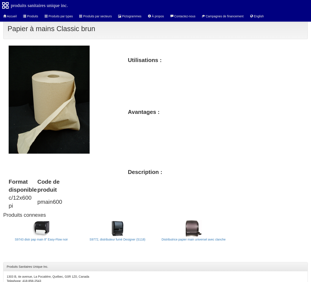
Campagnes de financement (223, 16)
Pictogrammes (129, 16)
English (257, 16)
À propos (156, 16)
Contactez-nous (182, 16)
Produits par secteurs (95, 16)
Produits (30, 16)
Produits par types (59, 16)
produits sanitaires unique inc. (39, 5)
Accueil (10, 16)
